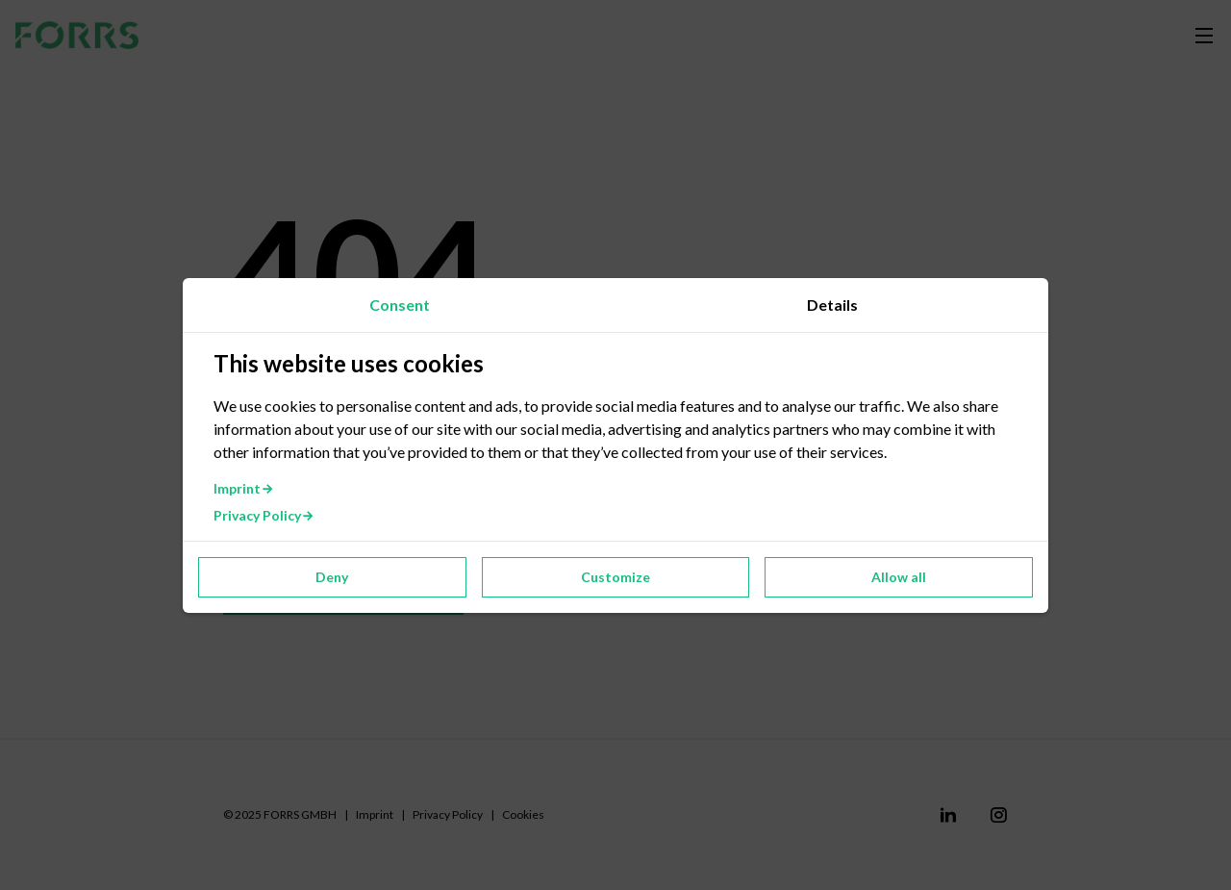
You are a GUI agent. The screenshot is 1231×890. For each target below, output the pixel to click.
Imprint (244, 488)
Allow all (898, 577)
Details (832, 304)
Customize (615, 577)
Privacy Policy (264, 515)
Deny (331, 577)
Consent (399, 304)
